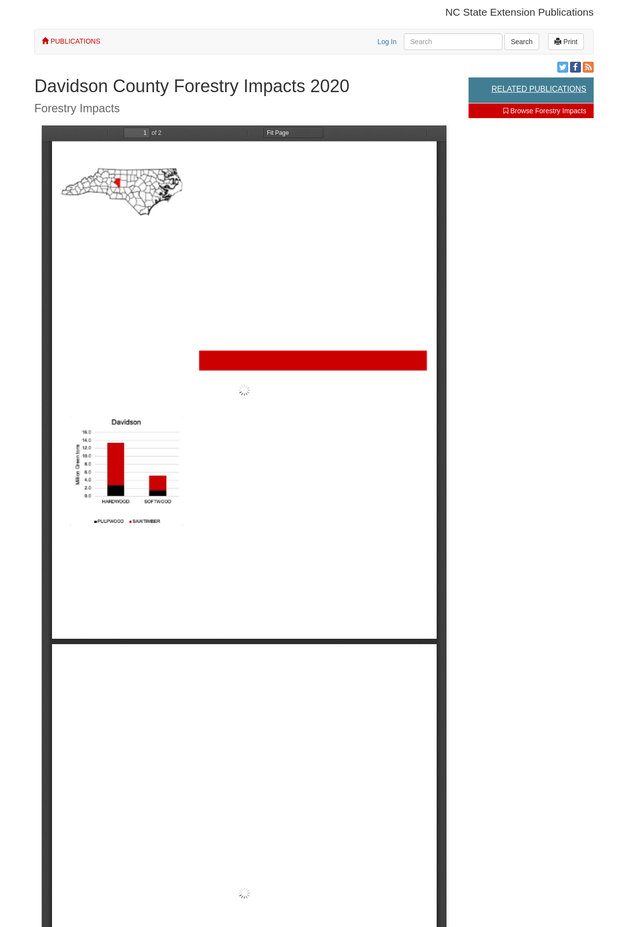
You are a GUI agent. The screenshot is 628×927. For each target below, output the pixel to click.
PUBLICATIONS (71, 41)
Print (565, 42)
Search (521, 42)
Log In (386, 42)
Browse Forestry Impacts (544, 111)
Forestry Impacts (77, 108)
